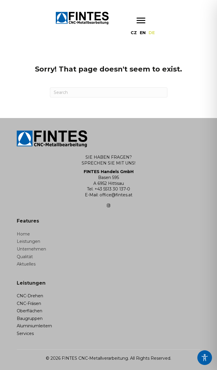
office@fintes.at (116, 195)
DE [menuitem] (152, 32)
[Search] (108, 92)
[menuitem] (134, 32)
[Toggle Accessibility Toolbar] (205, 358)
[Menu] (141, 21)
